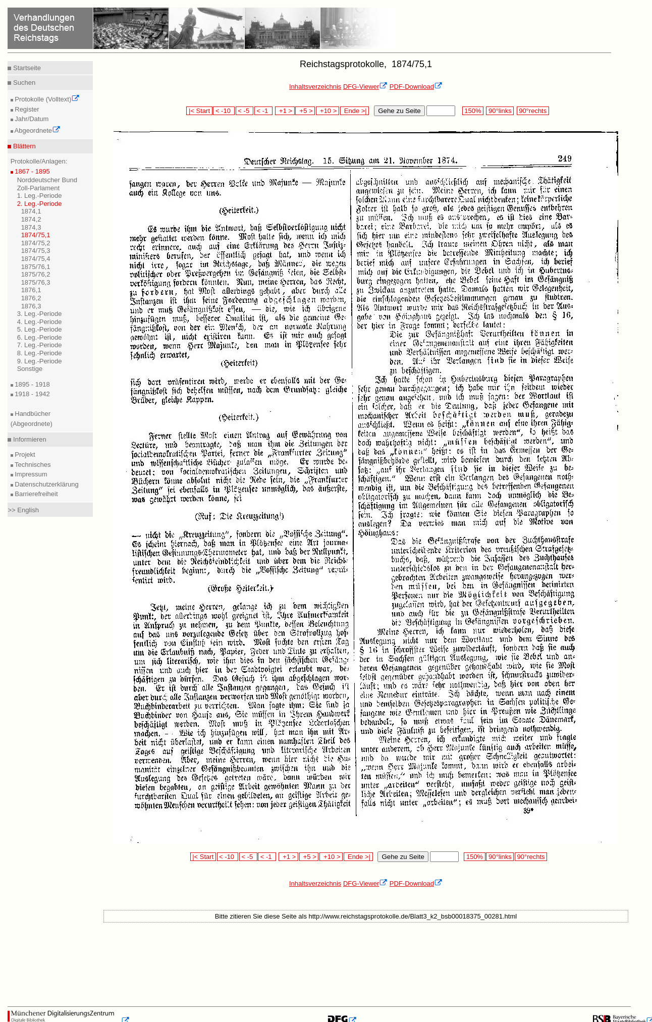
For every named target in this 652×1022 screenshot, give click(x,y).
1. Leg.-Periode (39, 195)
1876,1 (31, 290)
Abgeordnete (37, 130)
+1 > (285, 111)
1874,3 (31, 227)
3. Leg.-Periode (39, 313)
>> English (23, 510)
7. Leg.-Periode (39, 345)
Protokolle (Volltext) (46, 99)
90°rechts (533, 111)
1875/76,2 (35, 274)
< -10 (223, 111)
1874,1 (31, 211)
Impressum (30, 474)
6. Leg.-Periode (39, 337)
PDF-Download (416, 86)
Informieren (28, 439)
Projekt (24, 454)
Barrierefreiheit (35, 494)
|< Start (199, 111)
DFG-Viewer (365, 86)
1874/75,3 (35, 250)
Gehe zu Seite (399, 111)
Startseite (26, 68)
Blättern (23, 146)
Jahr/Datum (31, 119)
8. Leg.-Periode (39, 353)
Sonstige (30, 368)
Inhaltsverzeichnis (315, 86)
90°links (499, 111)
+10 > (327, 111)
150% (473, 111)
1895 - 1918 (31, 384)
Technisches (32, 464)
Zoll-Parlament (38, 188)
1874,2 (31, 219)
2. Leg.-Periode (39, 203)
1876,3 (31, 306)
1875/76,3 (35, 282)
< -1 (263, 111)
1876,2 (31, 298)
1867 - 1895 (31, 171)
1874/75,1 (35, 235)
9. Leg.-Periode (39, 361)
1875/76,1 (35, 267)
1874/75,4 (35, 258)
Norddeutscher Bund (47, 180)
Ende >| (355, 111)
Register (26, 109)
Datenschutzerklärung (46, 484)
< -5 (244, 111)
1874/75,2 (35, 243)
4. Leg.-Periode (39, 322)
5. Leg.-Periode (39, 329)
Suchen (23, 82)
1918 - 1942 (31, 394)
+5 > (305, 111)
